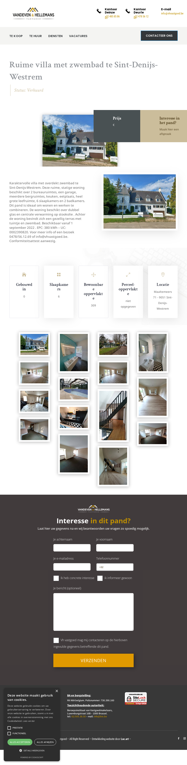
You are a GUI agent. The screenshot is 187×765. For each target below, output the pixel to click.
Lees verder (29, 721)
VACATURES (78, 36)
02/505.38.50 (79, 716)
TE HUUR (35, 36)
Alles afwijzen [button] (45, 742)
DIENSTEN (55, 36)
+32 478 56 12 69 (141, 17)
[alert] (32, 724)
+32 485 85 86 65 (112, 17)
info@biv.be (100, 716)
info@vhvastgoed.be (172, 13)
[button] (31, 750)
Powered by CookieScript (31, 757)
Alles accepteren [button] (20, 742)
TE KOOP (16, 36)
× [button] (56, 691)
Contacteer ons (159, 36)
